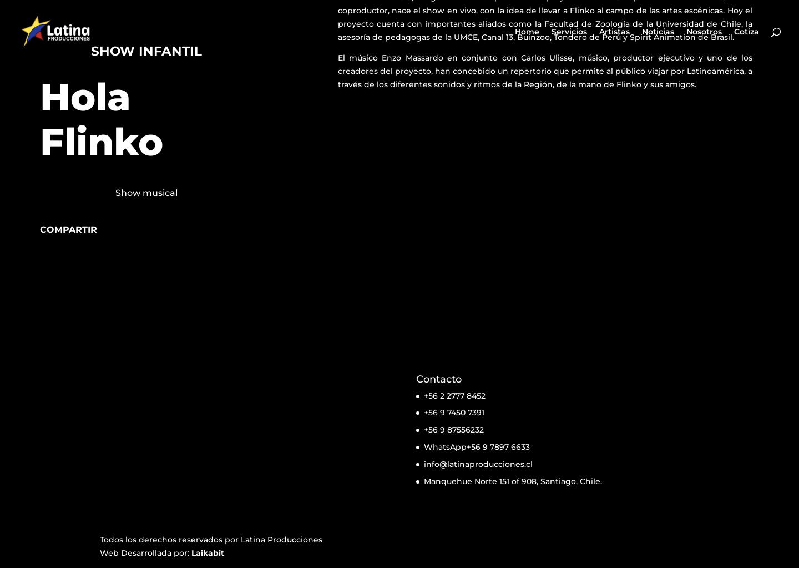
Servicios (569, 32)
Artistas (614, 32)
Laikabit (207, 553)
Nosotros (704, 32)
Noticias (658, 32)
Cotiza (746, 32)
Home (527, 32)
